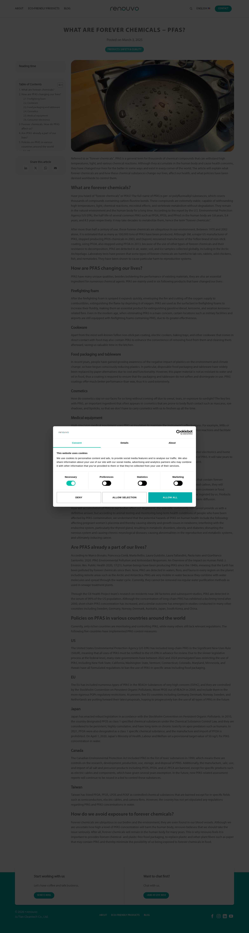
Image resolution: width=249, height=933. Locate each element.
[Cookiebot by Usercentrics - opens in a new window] (178, 432)
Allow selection (124, 497)
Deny (78, 497)
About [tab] (172, 442)
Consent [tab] (77, 442)
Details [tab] (124, 442)
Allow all (170, 497)
